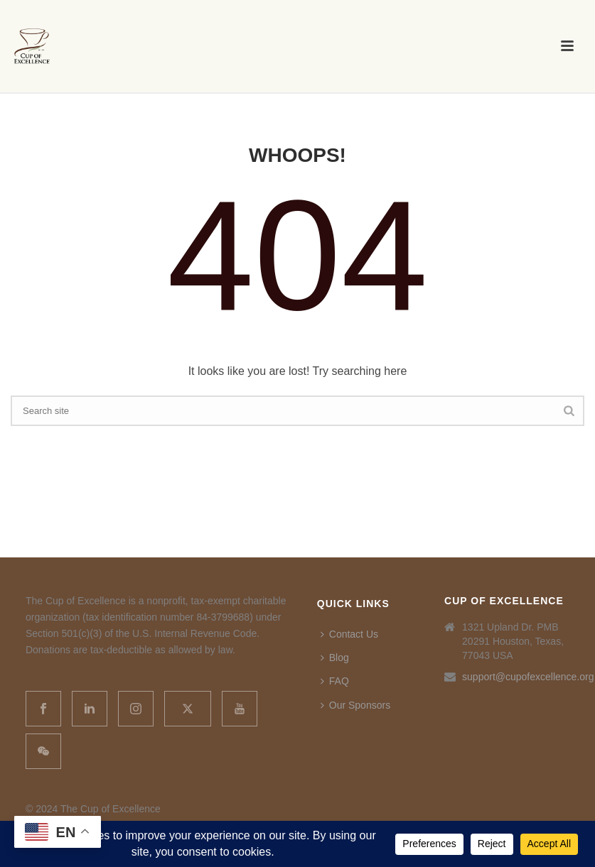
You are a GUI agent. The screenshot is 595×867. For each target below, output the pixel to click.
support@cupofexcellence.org (528, 676)
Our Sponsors (355, 705)
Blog (335, 657)
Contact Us (349, 634)
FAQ (335, 681)
